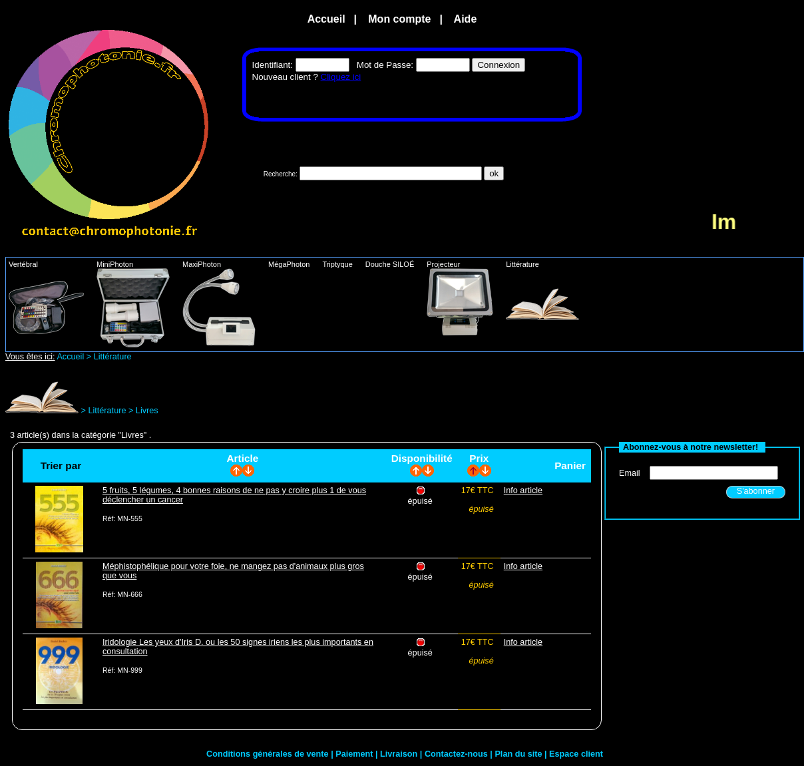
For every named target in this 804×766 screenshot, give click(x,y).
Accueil (326, 19)
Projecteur (465, 297)
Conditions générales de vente (268, 754)
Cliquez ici (341, 77)
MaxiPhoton (224, 303)
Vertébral (51, 297)
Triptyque (342, 264)
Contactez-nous (457, 754)
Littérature (547, 290)
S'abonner (756, 491)
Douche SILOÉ (394, 264)
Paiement (355, 754)
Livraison (400, 754)
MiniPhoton (138, 303)
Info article (523, 490)
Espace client (576, 754)
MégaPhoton (293, 264)
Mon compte (399, 19)
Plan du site (519, 754)
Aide (465, 19)
